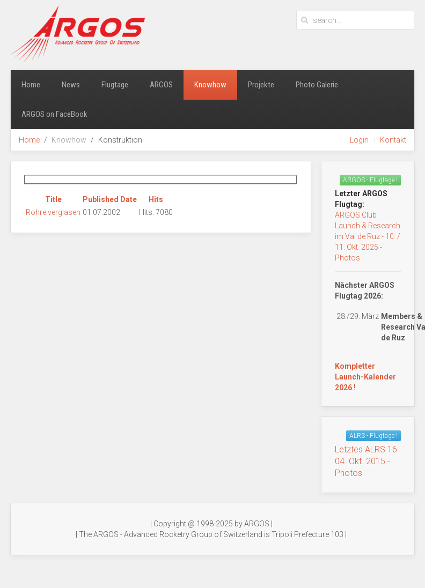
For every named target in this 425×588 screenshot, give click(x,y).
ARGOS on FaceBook (54, 114)
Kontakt (393, 140)
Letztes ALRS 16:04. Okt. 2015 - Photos (367, 461)
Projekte (261, 85)
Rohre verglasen (53, 212)
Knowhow (210, 85)
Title (53, 199)
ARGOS (161, 85)
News (71, 85)
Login (359, 140)
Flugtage (114, 85)
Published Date (110, 199)
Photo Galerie (317, 85)
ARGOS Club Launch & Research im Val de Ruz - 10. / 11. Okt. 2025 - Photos (367, 236)
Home (30, 85)
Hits (156, 199)
